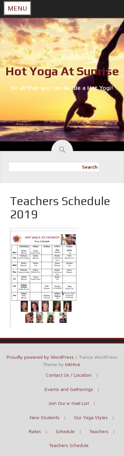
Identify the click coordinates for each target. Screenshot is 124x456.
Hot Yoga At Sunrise (62, 71)
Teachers (98, 431)
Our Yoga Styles (91, 417)
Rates (35, 431)
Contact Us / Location (69, 375)
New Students (45, 417)
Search (90, 167)
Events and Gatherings (69, 389)
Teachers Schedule (69, 445)
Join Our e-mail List (68, 403)
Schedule (65, 431)
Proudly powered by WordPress (40, 357)
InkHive (72, 364)
